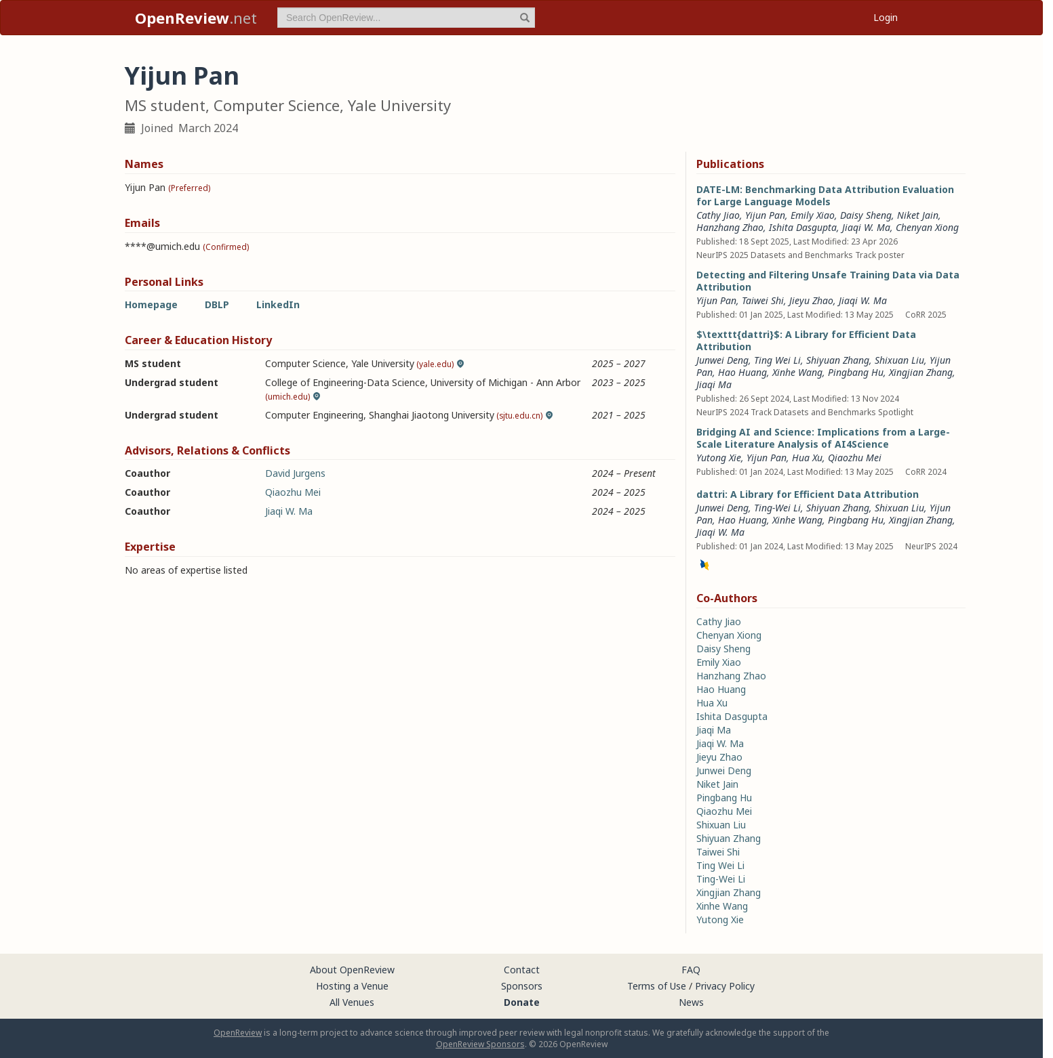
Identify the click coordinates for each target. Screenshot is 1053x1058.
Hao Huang (742, 372)
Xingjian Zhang (921, 372)
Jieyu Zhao (811, 300)
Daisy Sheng (866, 215)
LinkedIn (278, 304)
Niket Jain (917, 215)
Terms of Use (656, 985)
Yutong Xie (718, 457)
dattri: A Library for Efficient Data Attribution (807, 494)
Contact (522, 969)
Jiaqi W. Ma (289, 511)
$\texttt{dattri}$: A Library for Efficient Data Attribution (806, 340)
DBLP (217, 304)
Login (885, 17)
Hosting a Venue (352, 985)
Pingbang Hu (855, 372)
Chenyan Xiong (927, 227)
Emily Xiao (813, 215)
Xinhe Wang (797, 372)
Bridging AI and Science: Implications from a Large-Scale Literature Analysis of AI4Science (823, 437)
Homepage (151, 304)
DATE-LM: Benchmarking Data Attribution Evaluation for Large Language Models (825, 195)
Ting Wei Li (777, 360)
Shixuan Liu (899, 360)
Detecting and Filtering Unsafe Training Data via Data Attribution (827, 280)
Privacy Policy (725, 985)
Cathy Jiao (718, 215)
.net (196, 17)
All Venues (352, 1002)
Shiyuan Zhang (837, 360)
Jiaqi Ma (714, 384)
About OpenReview (352, 969)
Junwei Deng (722, 360)
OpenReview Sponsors (480, 1044)
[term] (406, 17)
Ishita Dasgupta (803, 227)
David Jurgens (295, 473)
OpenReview (238, 1032)
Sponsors (521, 985)
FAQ (690, 969)
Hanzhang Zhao (729, 227)
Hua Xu (807, 457)
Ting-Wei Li (777, 507)
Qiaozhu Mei (293, 492)
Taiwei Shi (763, 300)
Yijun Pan (765, 215)
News (691, 1002)
